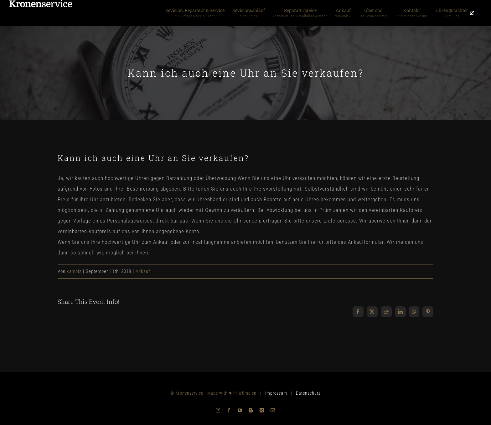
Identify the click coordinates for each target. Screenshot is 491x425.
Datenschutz (308, 393)
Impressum (276, 393)
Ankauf (143, 271)
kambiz (74, 271)
